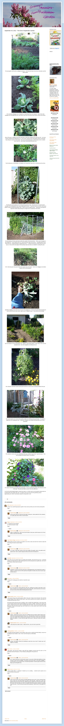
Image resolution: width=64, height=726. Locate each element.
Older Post (44, 718)
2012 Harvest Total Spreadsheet (53, 140)
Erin (8, 648)
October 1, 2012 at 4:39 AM (18, 596)
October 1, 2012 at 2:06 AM (14, 578)
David (8, 669)
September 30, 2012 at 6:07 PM (23, 530)
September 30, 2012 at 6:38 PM (21, 540)
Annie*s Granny (13, 512)
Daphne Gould (10, 596)
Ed (7, 578)
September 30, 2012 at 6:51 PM (23, 548)
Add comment (7, 691)
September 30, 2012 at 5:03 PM (15, 505)
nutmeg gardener (10, 630)
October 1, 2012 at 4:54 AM (14, 648)
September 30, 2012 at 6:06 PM (23, 512)
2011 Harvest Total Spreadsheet (53, 143)
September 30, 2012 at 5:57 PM (16, 522)
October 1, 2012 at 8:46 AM (23, 613)
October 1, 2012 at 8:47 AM (23, 639)
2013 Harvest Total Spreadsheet (53, 137)
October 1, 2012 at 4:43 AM (19, 630)
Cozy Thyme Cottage (11, 540)
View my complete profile (54, 97)
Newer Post (7, 718)
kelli (8, 505)
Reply (8, 508)
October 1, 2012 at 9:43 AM (21, 622)
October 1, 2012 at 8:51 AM (23, 657)
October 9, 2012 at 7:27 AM (15, 669)
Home (25, 718)
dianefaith (9, 558)
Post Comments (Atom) (14, 720)
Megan (8, 522)
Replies (10, 510)
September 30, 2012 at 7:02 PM (17, 558)
